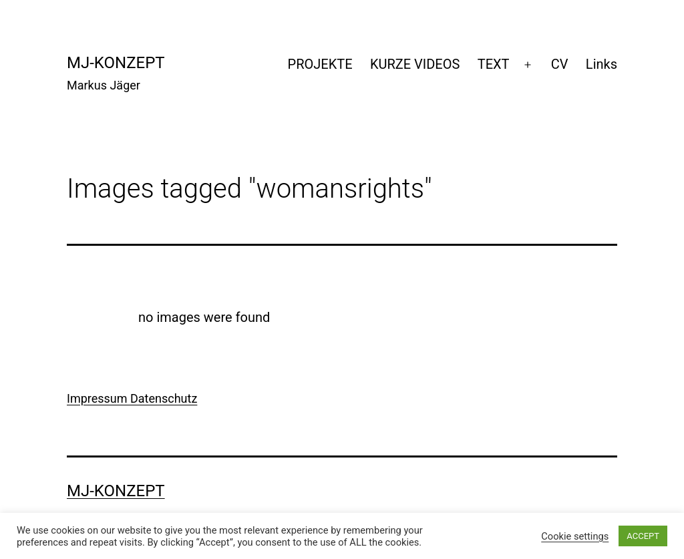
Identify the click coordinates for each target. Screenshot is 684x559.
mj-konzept (116, 62)
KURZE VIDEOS (415, 64)
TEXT (494, 64)
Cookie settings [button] (575, 536)
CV (559, 64)
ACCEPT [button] (643, 536)
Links (601, 64)
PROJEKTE (320, 64)
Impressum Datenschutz (132, 398)
